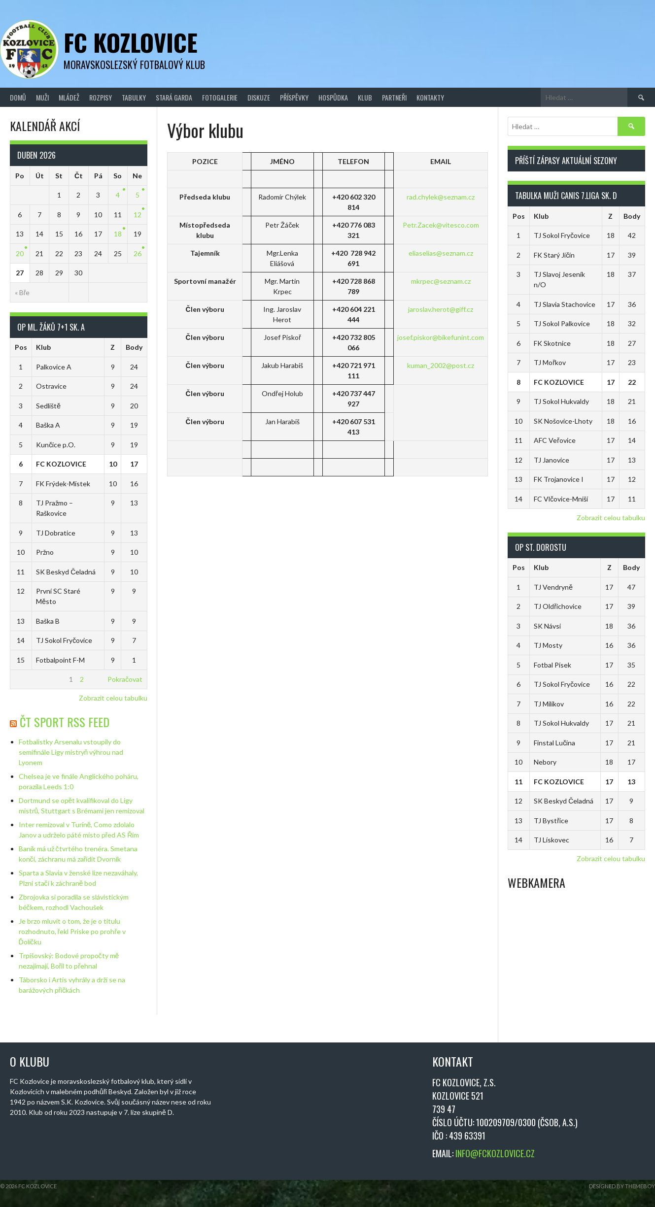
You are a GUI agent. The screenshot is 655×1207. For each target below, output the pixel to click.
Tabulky (134, 97)
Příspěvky (294, 97)
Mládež (69, 97)
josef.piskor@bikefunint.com (440, 337)
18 (118, 234)
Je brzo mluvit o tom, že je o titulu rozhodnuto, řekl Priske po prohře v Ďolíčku (72, 931)
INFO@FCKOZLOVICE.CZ (495, 1153)
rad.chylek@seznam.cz (441, 197)
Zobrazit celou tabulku (113, 698)
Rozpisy (100, 97)
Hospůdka (333, 97)
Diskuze (258, 97)
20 (20, 253)
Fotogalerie (220, 97)
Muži (42, 97)
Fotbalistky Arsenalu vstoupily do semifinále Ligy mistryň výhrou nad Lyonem (71, 752)
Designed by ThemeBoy (622, 1186)
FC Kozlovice (131, 42)
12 (137, 214)
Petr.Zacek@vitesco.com (441, 225)
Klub (365, 97)
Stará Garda (174, 97)
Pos (21, 347)
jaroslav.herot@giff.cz (440, 309)
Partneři (394, 97)
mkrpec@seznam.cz (441, 281)
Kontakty (430, 97)
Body (134, 347)
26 (137, 253)
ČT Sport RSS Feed (64, 722)
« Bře (22, 292)
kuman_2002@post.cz (440, 365)
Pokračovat (124, 679)
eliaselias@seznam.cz (441, 253)
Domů (18, 97)
